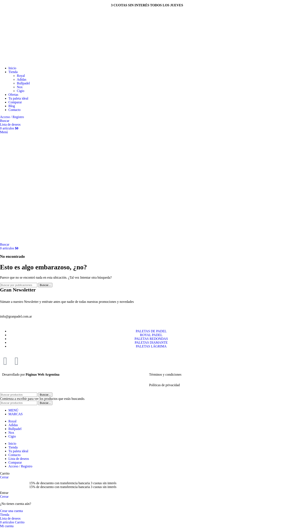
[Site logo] (26, 61)
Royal (21, 75)
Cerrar (4, 477)
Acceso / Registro (20, 466)
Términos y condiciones (165, 374)
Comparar (15, 462)
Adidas (21, 79)
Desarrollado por (31, 374)
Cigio (20, 91)
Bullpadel (23, 83)
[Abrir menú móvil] (4, 132)
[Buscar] (4, 120)
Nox (20, 87)
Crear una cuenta (11, 511)
